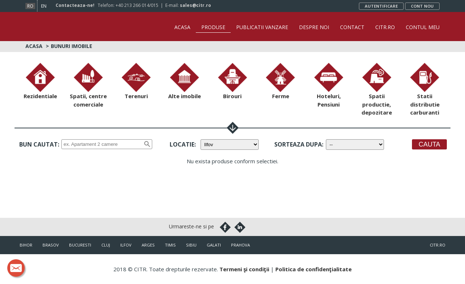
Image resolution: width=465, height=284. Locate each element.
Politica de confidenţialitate (313, 269)
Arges (148, 245)
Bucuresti (80, 245)
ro (30, 6)
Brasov (51, 245)
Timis (170, 245)
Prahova (240, 245)
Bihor (26, 245)
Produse (213, 27)
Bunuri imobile (71, 46)
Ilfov (126, 245)
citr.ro (437, 245)
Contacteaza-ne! (75, 5)
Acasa (182, 27)
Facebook (225, 227)
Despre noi (314, 27)
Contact (352, 27)
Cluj (105, 245)
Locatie (182, 144)
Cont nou (422, 6)
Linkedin (239, 227)
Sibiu (191, 245)
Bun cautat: (39, 144)
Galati (214, 245)
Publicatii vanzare (262, 27)
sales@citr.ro (195, 5)
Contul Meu (423, 27)
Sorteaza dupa (298, 144)
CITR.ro (385, 27)
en (43, 6)
